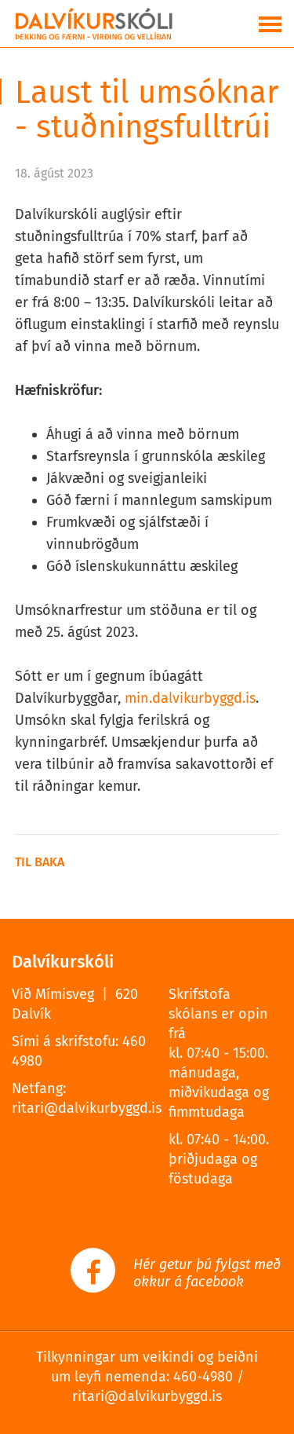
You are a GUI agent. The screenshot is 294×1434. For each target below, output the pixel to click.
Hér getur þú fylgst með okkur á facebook (207, 1273)
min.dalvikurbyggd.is (190, 698)
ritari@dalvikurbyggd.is (87, 1108)
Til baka (39, 861)
